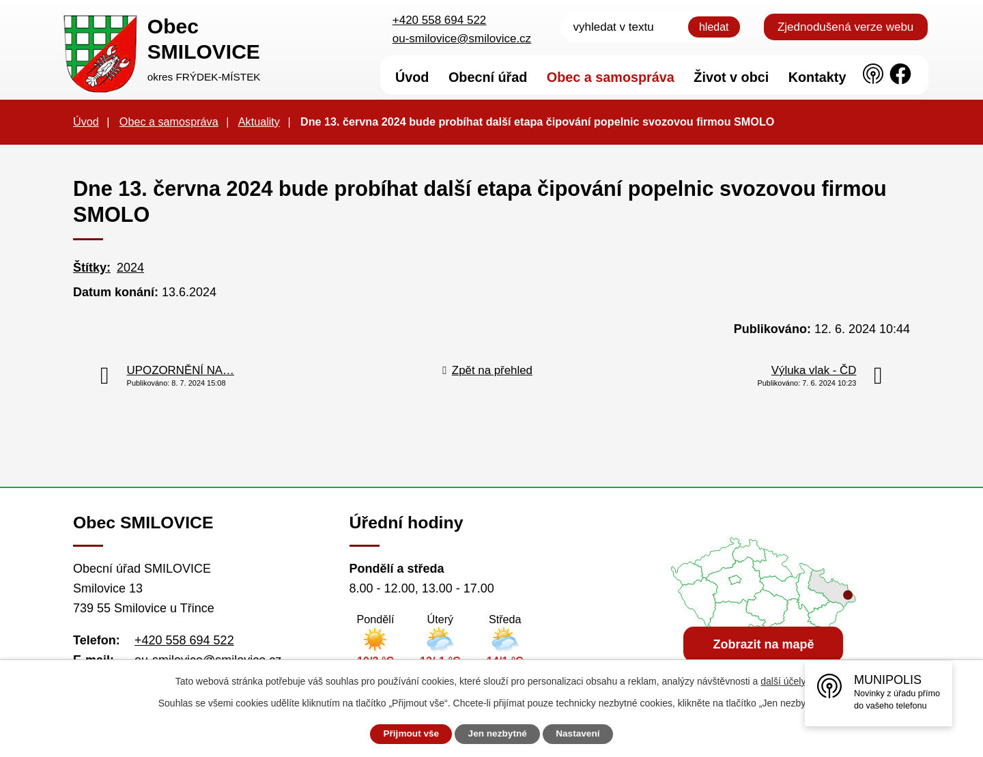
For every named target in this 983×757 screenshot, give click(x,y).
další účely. (784, 681)
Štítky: (92, 267)
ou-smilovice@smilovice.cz (462, 38)
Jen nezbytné (498, 733)
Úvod (86, 121)
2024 (130, 267)
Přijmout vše (407, 733)
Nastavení (581, 733)
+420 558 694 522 (440, 20)
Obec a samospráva (168, 121)
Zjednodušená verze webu (845, 26)
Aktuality (259, 121)
